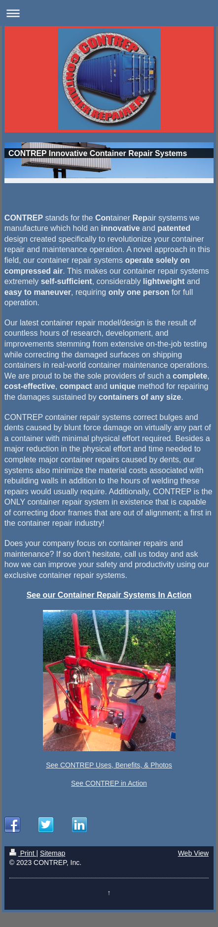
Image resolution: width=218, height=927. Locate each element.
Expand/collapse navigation (109, 13)
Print (22, 853)
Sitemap (52, 853)
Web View (193, 853)
